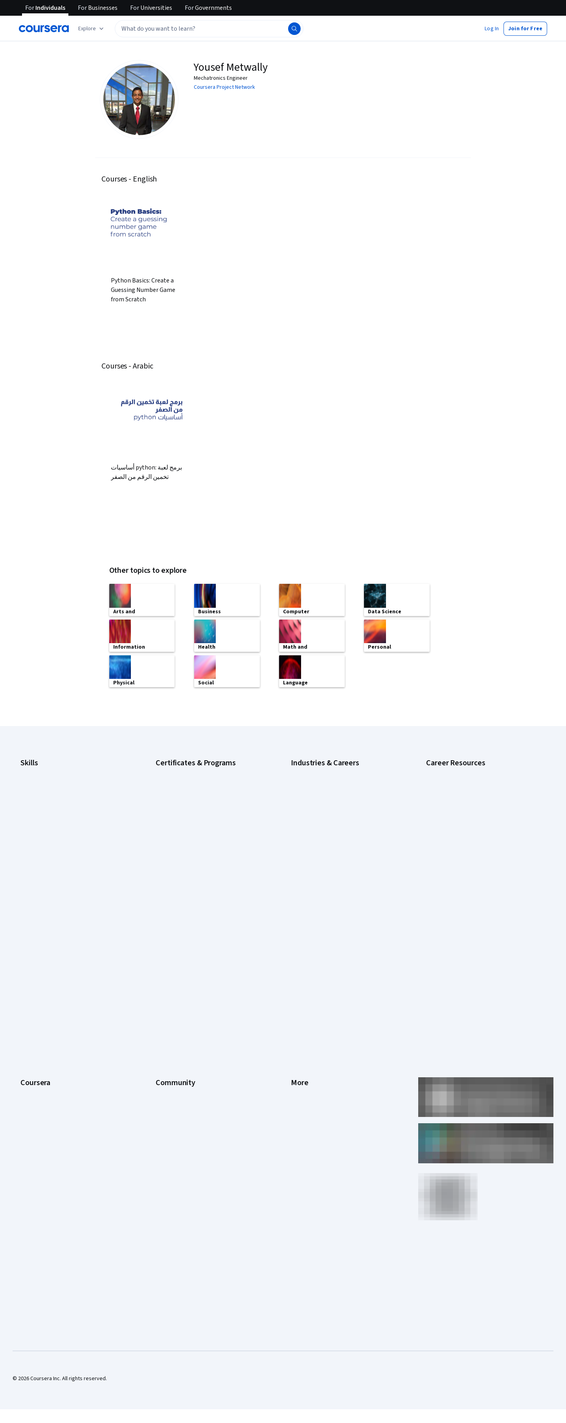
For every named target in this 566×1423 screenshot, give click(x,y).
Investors (302, 950)
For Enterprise (37, 1044)
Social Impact (36, 1091)
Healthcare (303, 842)
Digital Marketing (40, 807)
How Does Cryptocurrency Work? (465, 814)
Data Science (306, 795)
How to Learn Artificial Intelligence (466, 838)
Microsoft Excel (38, 842)
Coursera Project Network (224, 87)
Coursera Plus (36, 997)
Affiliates (301, 1044)
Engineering (305, 818)
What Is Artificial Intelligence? (460, 885)
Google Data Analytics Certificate (194, 783)
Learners (166, 938)
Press (298, 938)
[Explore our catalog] (91, 29)
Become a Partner (41, 1079)
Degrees (30, 1032)
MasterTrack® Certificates (51, 1020)
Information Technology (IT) (323, 865)
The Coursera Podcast (182, 985)
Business (301, 771)
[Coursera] (44, 28)
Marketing (302, 877)
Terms (298, 961)
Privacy (299, 973)
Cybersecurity (37, 783)
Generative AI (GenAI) (45, 830)
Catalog (29, 985)
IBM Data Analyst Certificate (188, 830)
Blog (161, 973)
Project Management (45, 865)
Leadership (33, 961)
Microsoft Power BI (42, 854)
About (27, 938)
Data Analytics (36, 795)
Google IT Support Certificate (191, 795)
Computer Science (312, 783)
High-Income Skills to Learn (457, 803)
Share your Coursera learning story (61, 1115)
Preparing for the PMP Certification (467, 862)
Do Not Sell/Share (311, 1067)
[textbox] (209, 28)
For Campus (34, 1067)
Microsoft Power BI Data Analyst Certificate (206, 865)
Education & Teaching (316, 807)
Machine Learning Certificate (189, 854)
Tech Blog (167, 997)
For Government (39, 1056)
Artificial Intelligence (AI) (48, 771)
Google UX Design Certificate (190, 818)
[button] (492, 28)
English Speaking (40, 818)
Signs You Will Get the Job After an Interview (477, 873)
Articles (300, 1020)
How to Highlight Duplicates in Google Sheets (479, 826)
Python (28, 877)
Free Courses (36, 1103)
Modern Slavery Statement (322, 1056)
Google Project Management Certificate (203, 807)
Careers (29, 973)
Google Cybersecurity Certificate (195, 771)
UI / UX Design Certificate (185, 877)
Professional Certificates (49, 1008)
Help (296, 985)
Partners (166, 950)
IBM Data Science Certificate (189, 842)
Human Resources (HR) (317, 854)
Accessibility (306, 997)
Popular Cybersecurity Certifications (469, 850)
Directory (302, 1032)
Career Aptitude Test (451, 771)
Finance (300, 830)
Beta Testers (171, 961)
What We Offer (37, 950)
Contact (300, 1008)
